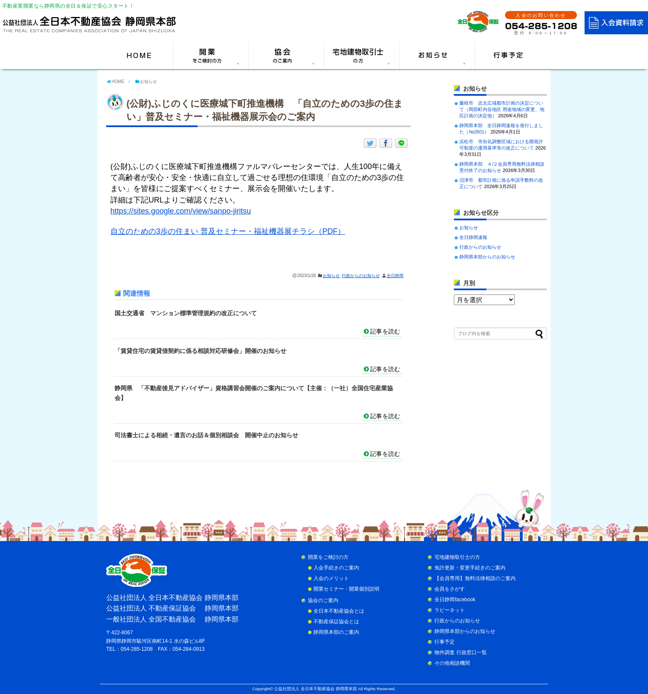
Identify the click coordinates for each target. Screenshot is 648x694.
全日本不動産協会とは (338, 611)
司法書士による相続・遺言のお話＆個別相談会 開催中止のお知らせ (206, 435)
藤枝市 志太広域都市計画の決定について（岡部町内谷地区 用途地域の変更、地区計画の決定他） (501, 109)
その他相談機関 (452, 663)
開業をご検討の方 (328, 557)
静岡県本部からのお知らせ (487, 256)
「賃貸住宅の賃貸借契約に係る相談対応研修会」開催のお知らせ (200, 350)
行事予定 (444, 642)
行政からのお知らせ (361, 275)
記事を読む (385, 331)
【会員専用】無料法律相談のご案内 (475, 578)
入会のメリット (331, 578)
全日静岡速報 (473, 237)
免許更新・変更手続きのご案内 (469, 568)
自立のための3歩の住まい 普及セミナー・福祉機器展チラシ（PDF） (227, 231)
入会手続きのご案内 (336, 568)
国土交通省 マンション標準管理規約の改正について (186, 313)
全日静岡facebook (454, 599)
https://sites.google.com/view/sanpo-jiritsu (180, 211)
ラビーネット (449, 610)
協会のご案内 (323, 600)
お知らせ (331, 275)
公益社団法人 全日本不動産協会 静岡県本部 (315, 688)
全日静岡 (395, 275)
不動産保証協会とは (336, 622)
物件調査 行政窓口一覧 (460, 652)
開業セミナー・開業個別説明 (346, 589)
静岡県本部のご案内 (336, 632)
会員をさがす (449, 589)
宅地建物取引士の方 (457, 557)
